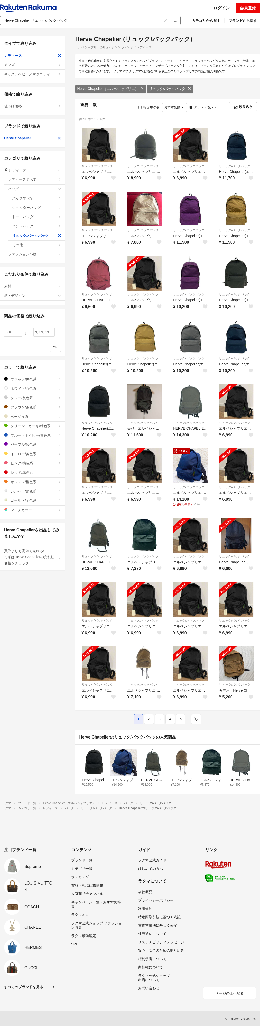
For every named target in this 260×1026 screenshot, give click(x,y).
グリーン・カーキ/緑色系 (32, 426)
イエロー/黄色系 (32, 454)
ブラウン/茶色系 (32, 407)
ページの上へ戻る (229, 993)
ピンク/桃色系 (32, 463)
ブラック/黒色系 (32, 379)
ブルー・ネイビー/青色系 (32, 435)
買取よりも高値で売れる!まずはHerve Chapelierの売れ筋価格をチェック (32, 557)
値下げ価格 (32, 106)
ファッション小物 (34, 254)
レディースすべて (34, 179)
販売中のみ (149, 107)
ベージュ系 (32, 416)
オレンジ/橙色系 (32, 482)
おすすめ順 (173, 107)
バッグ (34, 189)
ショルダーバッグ (36, 208)
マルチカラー (32, 510)
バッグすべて (36, 198)
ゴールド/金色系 (32, 500)
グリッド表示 (202, 107)
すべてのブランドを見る (23, 987)
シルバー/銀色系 (32, 491)
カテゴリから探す (206, 21)
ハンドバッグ (36, 226)
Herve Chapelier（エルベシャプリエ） (110, 89)
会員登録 (248, 8)
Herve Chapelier (32, 138)
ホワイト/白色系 (32, 388)
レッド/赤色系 (32, 472)
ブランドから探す (243, 21)
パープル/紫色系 (32, 444)
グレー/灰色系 (32, 397)
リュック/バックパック (170, 89)
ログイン (221, 8)
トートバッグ (36, 217)
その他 (36, 245)
